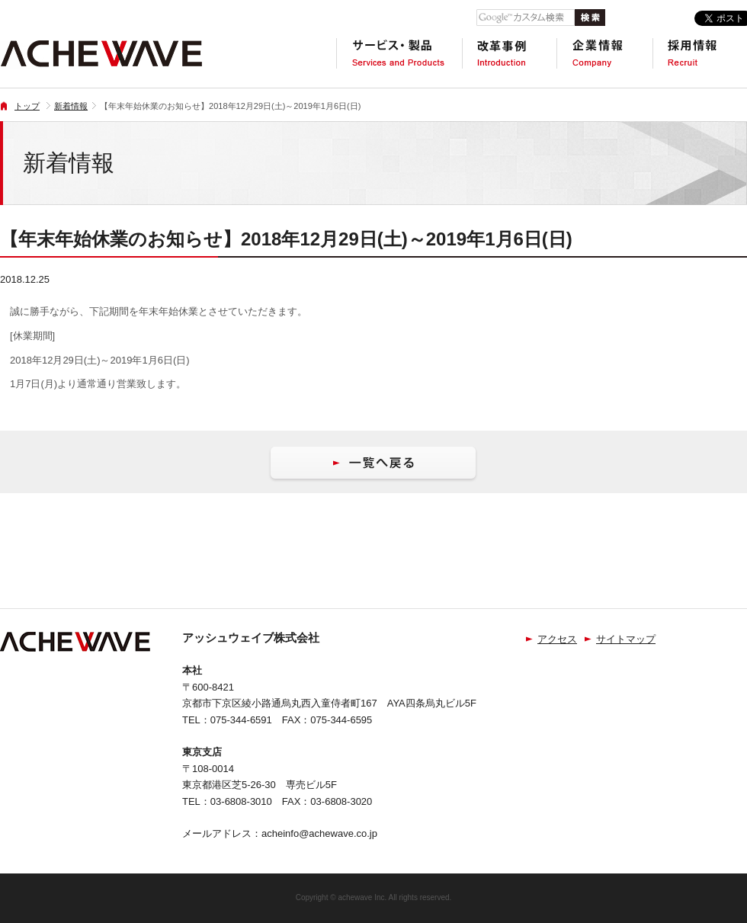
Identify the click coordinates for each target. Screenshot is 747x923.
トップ (27, 106)
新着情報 (71, 106)
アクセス (557, 639)
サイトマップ (626, 639)
